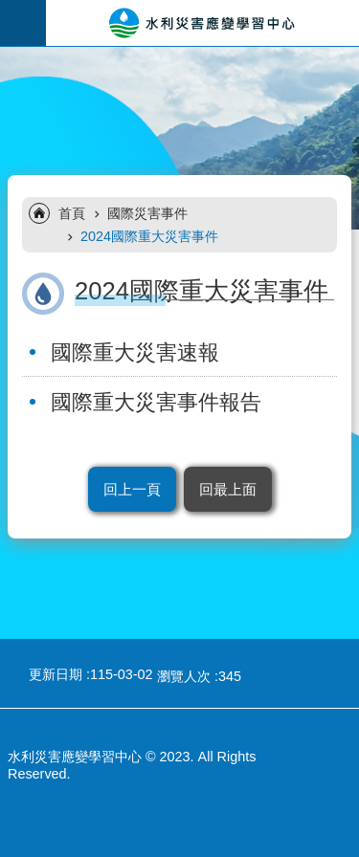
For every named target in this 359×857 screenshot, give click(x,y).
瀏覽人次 (184, 676)
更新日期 (55, 674)
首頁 (71, 213)
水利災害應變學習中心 (202, 23)
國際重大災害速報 (135, 352)
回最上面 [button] (228, 489)
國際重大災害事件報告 (156, 402)
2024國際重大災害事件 (149, 236)
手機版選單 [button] (23, 23)
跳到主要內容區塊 (10, 10)
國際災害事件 (147, 213)
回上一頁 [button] (132, 489)
